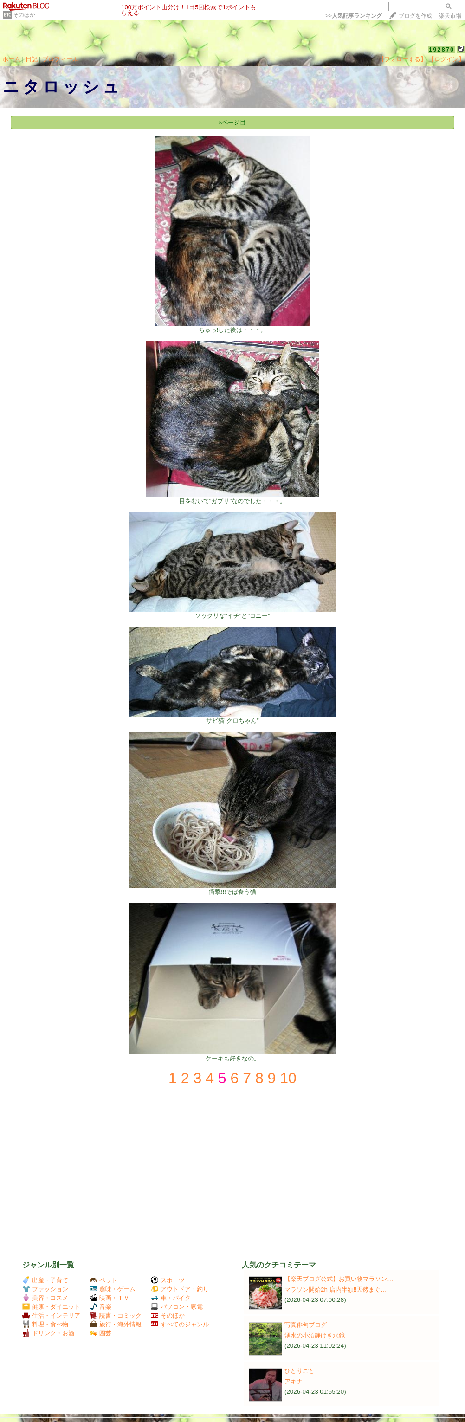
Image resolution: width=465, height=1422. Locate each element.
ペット (103, 1280)
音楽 (100, 1306)
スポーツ (168, 1280)
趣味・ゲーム (113, 1289)
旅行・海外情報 (116, 1324)
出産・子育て (45, 1280)
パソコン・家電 (177, 1306)
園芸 (100, 1333)
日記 (32, 59)
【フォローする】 (402, 59)
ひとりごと (299, 1370)
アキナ (293, 1381)
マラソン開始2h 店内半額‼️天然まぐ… (335, 1289)
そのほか (24, 15)
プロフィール (60, 59)
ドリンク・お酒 (48, 1333)
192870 (441, 49)
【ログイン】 (446, 59)
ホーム (11, 59)
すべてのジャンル (180, 1324)
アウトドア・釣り (180, 1289)
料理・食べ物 (45, 1324)
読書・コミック (116, 1315)
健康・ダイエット (51, 1306)
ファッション (45, 1289)
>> (353, 16)
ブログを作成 (415, 16)
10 (288, 1078)
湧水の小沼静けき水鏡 (314, 1335)
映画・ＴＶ (109, 1297)
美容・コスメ (45, 1297)
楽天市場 (450, 16)
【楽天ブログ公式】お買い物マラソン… (338, 1278)
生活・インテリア (51, 1315)
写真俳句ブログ (305, 1324)
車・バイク (171, 1297)
